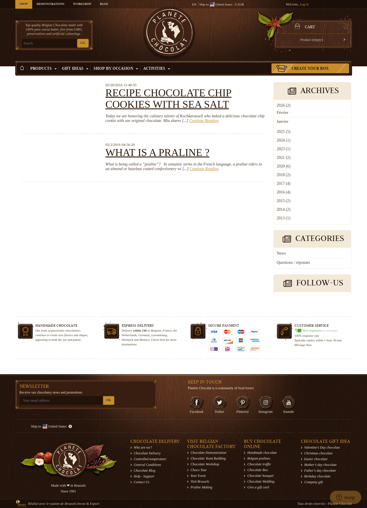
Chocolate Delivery (147, 453)
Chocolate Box (257, 470)
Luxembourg (159, 335)
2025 (283, 131)
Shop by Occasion (116, 68)
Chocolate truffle (259, 464)
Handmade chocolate (262, 453)
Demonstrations (50, 4)
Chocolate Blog (144, 471)
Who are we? (143, 447)
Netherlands (129, 335)
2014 (283, 209)
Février (282, 112)
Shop (24, 4)
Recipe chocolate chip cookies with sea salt (168, 98)
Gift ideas (75, 68)
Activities (156, 68)
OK (82, 43)
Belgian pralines (258, 458)
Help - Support (144, 476)
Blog (104, 4)
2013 (283, 218)
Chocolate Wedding (260, 481)
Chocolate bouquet (260, 476)
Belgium (156, 330)
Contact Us (141, 482)
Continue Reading (203, 120)
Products (43, 68)
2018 (283, 175)
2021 (283, 157)
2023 (283, 149)
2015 (283, 201)
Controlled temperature (150, 459)
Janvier (282, 121)
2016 (283, 192)
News (281, 253)
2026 (283, 105)
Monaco (144, 339)
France (167, 330)
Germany (144, 335)
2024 (283, 140)
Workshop (82, 4)
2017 (283, 183)
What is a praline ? (157, 152)
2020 (283, 166)
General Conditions (147, 465)
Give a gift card (258, 487)
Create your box (310, 68)
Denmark (127, 339)
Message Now (303, 345)
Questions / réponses (293, 262)
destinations (129, 344)
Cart (310, 27)
